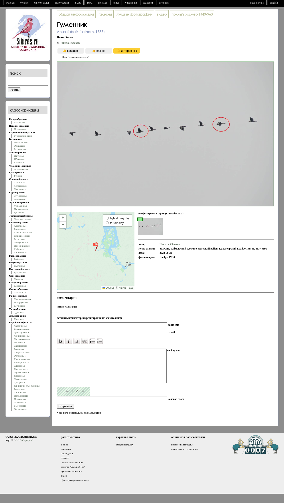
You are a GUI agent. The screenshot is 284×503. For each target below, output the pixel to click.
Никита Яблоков (69, 42)
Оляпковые (20, 355)
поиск (116, 2)
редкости (148, 2)
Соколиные (20, 189)
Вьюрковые (20, 405)
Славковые (19, 365)
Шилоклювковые (23, 232)
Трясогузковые (21, 332)
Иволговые (19, 342)
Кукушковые (20, 272)
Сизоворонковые (22, 299)
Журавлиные (20, 205)
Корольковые (21, 369)
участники (131, 2)
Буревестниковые (23, 135)
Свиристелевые (22, 352)
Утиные (18, 175)
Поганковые (20, 129)
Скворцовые (20, 345)
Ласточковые (20, 325)
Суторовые (19, 382)
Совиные (18, 279)
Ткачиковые (20, 402)
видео (78, 2)
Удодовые (19, 312)
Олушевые (19, 145)
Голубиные (19, 265)
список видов (41, 2)
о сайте (24, 2)
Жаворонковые (22, 329)
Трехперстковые (22, 219)
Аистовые (19, 162)
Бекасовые (19, 239)
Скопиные (19, 182)
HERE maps (126, 287)
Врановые (19, 349)
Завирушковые (21, 362)
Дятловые (19, 319)
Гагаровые (19, 122)
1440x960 (192, 14)
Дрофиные (19, 212)
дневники (164, 2)
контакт (102, 2)
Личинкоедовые (22, 335)
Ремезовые (19, 389)
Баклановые (20, 149)
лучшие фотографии (134, 14)
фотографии (62, 2)
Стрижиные (20, 292)
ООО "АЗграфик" (23, 446)
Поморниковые (22, 245)
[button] (96, 246)
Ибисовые (19, 159)
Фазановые (20, 199)
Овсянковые (20, 409)
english (274, 2)
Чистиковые (20, 252)
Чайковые (19, 249)
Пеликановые (21, 142)
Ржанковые (20, 229)
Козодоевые (20, 285)
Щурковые (19, 305)
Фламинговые (21, 169)
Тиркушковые (21, 242)
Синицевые (20, 392)
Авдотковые (20, 225)
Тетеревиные (21, 195)
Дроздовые (19, 375)
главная (10, 2)
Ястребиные (20, 185)
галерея (105, 14)
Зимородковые (21, 302)
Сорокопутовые (22, 339)
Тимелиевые (20, 379)
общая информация (76, 14)
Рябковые (19, 259)
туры (90, 2)
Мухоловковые (21, 372)
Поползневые (21, 395)
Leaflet (108, 287)
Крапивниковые (22, 359)
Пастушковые (21, 209)
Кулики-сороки (22, 235)
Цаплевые (19, 155)
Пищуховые (20, 399)
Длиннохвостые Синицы (26, 385)
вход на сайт (257, 2)
